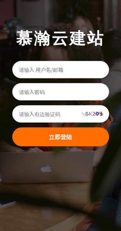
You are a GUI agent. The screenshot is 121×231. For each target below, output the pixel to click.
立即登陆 (60, 137)
